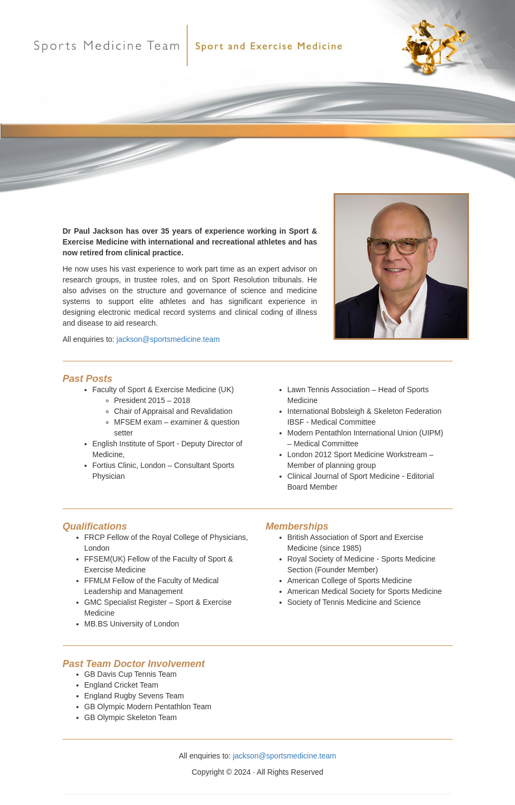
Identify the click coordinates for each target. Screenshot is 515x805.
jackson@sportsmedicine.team (168, 339)
